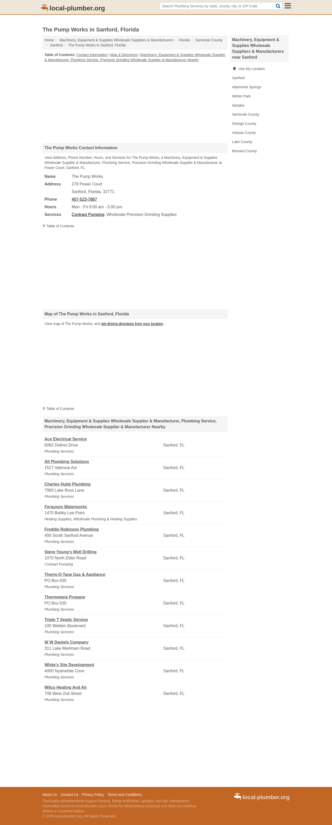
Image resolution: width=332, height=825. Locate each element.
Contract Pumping (88, 214)
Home (49, 40)
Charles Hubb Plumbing (67, 484)
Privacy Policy (93, 795)
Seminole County (245, 114)
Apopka (238, 105)
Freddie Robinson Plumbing (71, 529)
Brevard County (244, 151)
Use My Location (248, 69)
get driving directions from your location (132, 324)
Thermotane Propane (64, 597)
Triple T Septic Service (66, 619)
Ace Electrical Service (65, 439)
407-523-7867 (84, 199)
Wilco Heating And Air (65, 687)
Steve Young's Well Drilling (70, 552)
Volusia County (244, 133)
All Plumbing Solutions (66, 461)
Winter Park (241, 96)
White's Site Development (69, 665)
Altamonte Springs (246, 87)
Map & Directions (124, 55)
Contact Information (92, 55)
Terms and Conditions (125, 795)
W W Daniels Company (66, 642)
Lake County (242, 142)
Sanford (238, 78)
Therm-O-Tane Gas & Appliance (74, 574)
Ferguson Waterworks (65, 507)
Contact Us (69, 795)
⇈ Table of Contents (58, 226)
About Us (49, 795)
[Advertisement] (135, 102)
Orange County (244, 124)
